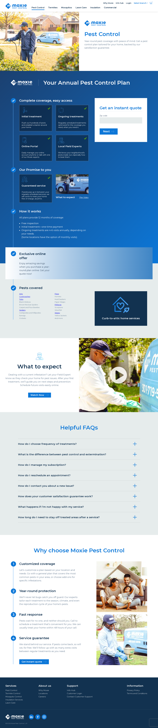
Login (128, 3)
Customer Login (74, 693)
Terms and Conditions (137, 693)
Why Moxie (108, 3)
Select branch (140, 3)
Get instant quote (34, 661)
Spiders (22, 310)
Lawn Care (81, 7)
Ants (21, 294)
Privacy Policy (133, 690)
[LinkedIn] (31, 716)
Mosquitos (66, 7)
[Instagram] (44, 716)
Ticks (21, 299)
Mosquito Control (13, 696)
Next (108, 131)
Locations (43, 693)
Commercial (110, 7)
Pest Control (38, 7)
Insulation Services (14, 700)
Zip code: (104, 116)
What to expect (72, 186)
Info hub (120, 3)
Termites (53, 7)
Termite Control (12, 693)
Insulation (95, 7)
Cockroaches (24, 297)
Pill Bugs (58, 305)
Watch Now (39, 395)
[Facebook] (37, 716)
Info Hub (71, 690)
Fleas (57, 294)
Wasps (57, 313)
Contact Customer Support (80, 696)
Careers (42, 696)
